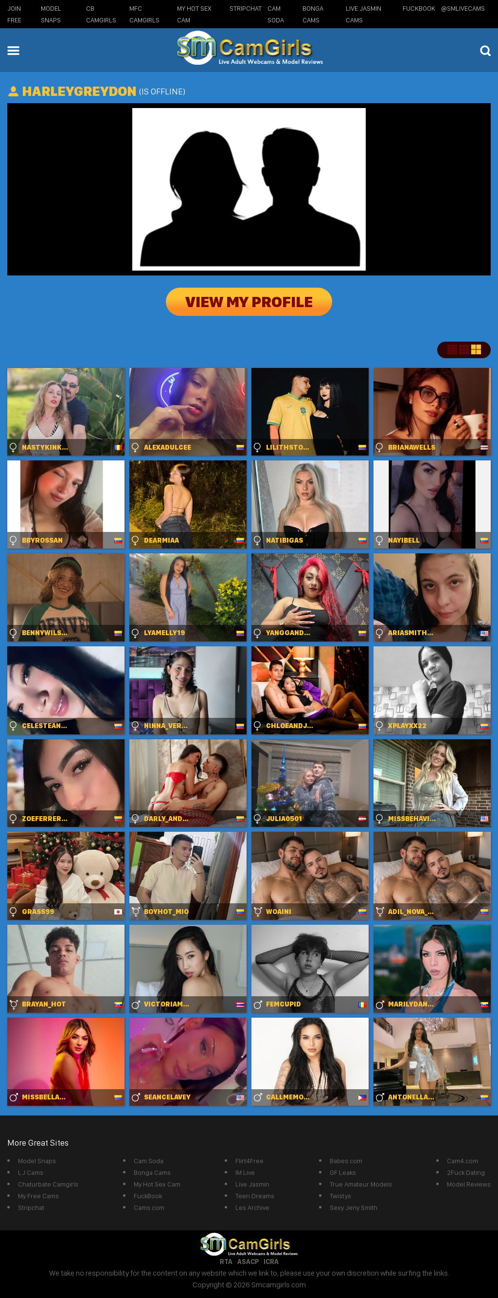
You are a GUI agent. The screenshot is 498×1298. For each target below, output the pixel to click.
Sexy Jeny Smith (353, 1207)
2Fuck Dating (466, 1172)
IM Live (245, 1172)
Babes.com (346, 1161)
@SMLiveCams (463, 8)
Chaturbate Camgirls (48, 1184)
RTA (226, 1261)
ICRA (271, 1261)
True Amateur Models (361, 1184)
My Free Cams (38, 1196)
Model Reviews (469, 1184)
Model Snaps (37, 1161)
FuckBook (419, 8)
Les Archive (252, 1207)
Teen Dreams (254, 1196)
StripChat (246, 8)
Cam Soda (148, 1161)
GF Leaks (343, 1172)
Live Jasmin (252, 1184)
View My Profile (249, 302)
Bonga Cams (152, 1172)
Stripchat (31, 1207)
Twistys (340, 1196)
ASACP (248, 1261)
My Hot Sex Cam (157, 1184)
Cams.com (149, 1207)
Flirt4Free (249, 1161)
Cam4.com (462, 1161)
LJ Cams (30, 1172)
